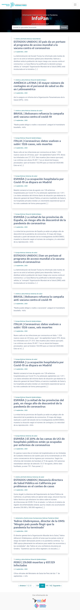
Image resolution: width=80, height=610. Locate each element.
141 (47, 586)
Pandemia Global (53, 518)
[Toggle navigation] (75, 4)
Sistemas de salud (36, 110)
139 (37, 586)
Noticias (29, 39)
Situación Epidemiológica (38, 80)
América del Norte (21, 39)
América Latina (20, 80)
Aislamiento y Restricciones (24, 518)
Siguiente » (57, 586)
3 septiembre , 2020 (20, 52)
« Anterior (22, 586)
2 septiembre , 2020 (20, 449)
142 (50, 586)
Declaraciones (37, 518)
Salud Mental (36, 39)
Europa (17, 138)
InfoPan (40, 18)
